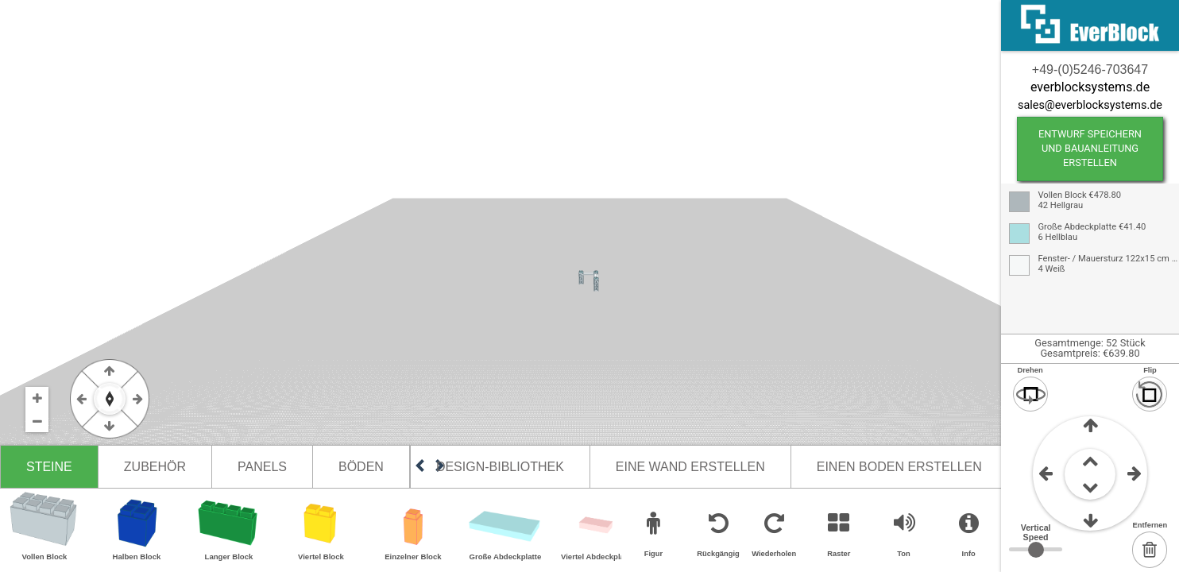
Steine (49, 466)
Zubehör (155, 466)
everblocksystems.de (1090, 87)
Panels (262, 466)
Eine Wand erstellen (690, 466)
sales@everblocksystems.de (1090, 105)
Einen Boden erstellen (899, 466)
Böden (361, 466)
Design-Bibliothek (500, 466)
